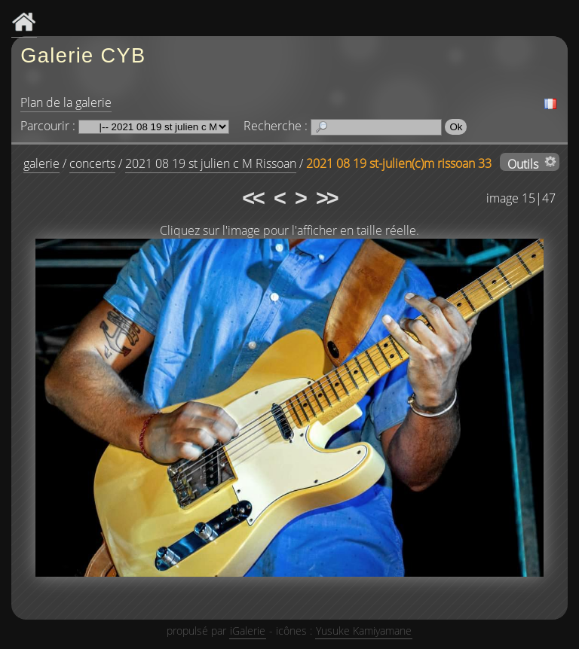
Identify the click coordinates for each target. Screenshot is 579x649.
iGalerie (247, 630)
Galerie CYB (83, 55)
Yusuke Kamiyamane (364, 630)
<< (252, 198)
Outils (522, 163)
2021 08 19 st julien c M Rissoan (210, 163)
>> (326, 198)
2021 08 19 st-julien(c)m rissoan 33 (399, 163)
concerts (92, 163)
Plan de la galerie (66, 102)
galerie (41, 163)
